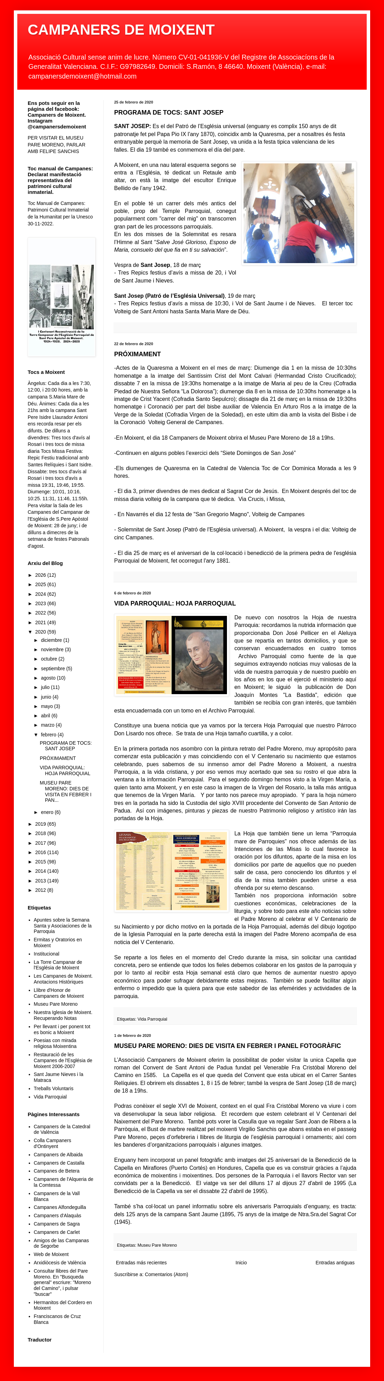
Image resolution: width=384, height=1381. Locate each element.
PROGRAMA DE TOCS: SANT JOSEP (168, 112)
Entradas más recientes (141, 1262)
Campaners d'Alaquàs (57, 1215)
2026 (41, 575)
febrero (49, 734)
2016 (41, 852)
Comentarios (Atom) (166, 1274)
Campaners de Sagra (57, 1224)
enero (48, 812)
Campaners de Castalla (59, 1163)
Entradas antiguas (335, 1262)
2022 (41, 613)
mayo (47, 706)
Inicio (241, 1262)
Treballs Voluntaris (54, 1088)
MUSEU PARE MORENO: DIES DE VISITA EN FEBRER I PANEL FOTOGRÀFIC (227, 1045)
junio (46, 697)
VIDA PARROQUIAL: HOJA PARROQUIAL (175, 603)
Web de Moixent (51, 1254)
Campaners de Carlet (57, 1232)
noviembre (53, 649)
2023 (41, 603)
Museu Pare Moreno (157, 1245)
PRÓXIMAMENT (137, 354)
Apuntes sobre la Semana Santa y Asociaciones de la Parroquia (63, 925)
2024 (41, 594)
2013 (41, 881)
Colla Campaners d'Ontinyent (52, 1143)
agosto (49, 678)
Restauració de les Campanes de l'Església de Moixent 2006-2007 (63, 1060)
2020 (41, 632)
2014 (41, 871)
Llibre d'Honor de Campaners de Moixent (59, 993)
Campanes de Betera (57, 1171)
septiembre (53, 668)
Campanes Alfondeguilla (60, 1207)
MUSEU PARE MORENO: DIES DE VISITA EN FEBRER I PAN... (65, 791)
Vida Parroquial (152, 1019)
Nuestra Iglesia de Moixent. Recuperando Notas (63, 1015)
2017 (41, 843)
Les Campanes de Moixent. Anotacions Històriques (63, 979)
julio (46, 687)
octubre (49, 659)
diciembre (52, 640)
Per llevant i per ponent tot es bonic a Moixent (62, 1029)
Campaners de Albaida (58, 1154)
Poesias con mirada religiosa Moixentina (55, 1043)
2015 (41, 861)
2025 (41, 584)
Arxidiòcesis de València (60, 1262)
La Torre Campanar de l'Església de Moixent (58, 965)
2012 (41, 890)
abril (46, 715)
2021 (41, 622)
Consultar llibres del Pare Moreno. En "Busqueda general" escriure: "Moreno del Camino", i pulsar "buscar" (62, 1282)
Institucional (47, 954)
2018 (41, 833)
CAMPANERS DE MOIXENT (121, 29)
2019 (41, 824)
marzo (48, 725)
